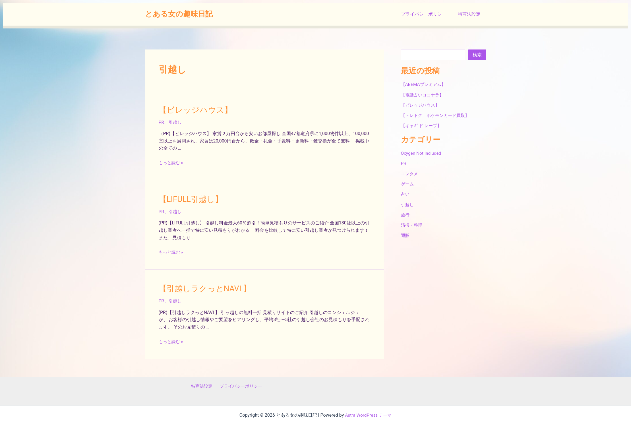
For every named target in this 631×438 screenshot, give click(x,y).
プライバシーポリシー (427, 14)
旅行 (405, 214)
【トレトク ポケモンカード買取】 (437, 115)
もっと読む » (172, 162)
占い (405, 194)
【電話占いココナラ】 (423, 94)
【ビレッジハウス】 (193, 109)
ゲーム (408, 183)
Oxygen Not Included (422, 153)
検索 (477, 54)
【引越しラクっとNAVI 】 (202, 287)
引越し (175, 121)
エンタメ (410, 173)
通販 (405, 234)
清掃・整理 (412, 224)
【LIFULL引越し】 (189, 198)
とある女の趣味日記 (179, 14)
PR (161, 121)
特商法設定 (470, 14)
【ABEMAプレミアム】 (424, 84)
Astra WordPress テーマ (368, 413)
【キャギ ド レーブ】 (422, 125)
